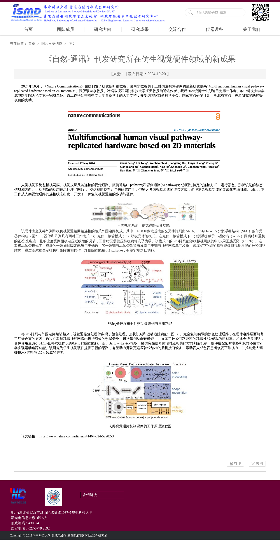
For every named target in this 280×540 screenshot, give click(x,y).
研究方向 (103, 29)
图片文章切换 (51, 43)
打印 (237, 463)
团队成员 (65, 29)
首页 (28, 29)
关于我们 (251, 29)
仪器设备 (214, 29)
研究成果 (140, 29)
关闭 (259, 463)
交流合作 (177, 29)
